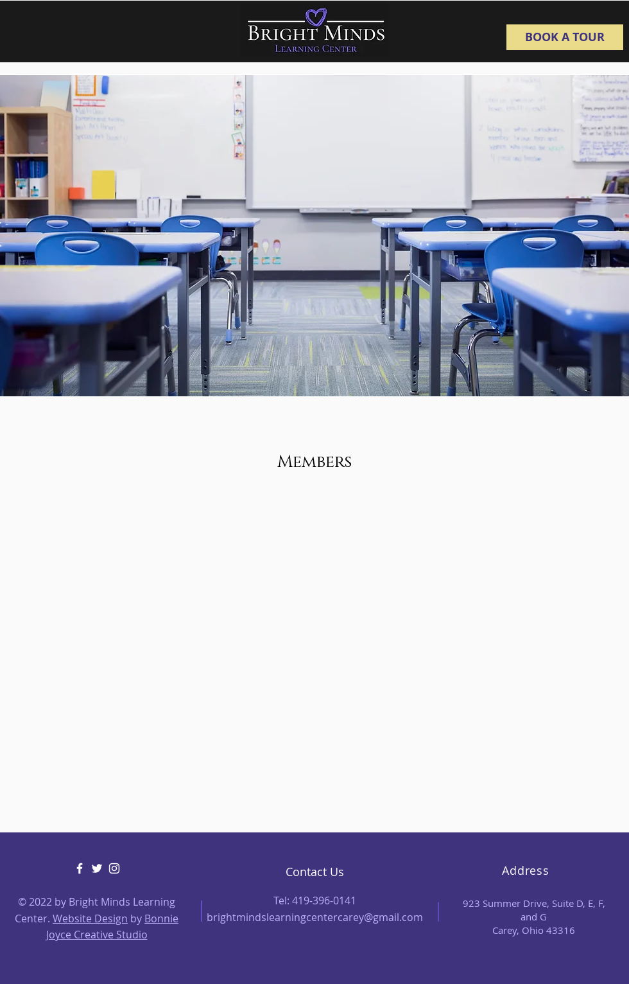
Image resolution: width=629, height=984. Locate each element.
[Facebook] (80, 868)
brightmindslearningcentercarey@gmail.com (315, 917)
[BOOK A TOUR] (564, 37)
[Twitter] (97, 868)
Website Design (90, 918)
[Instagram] (114, 868)
